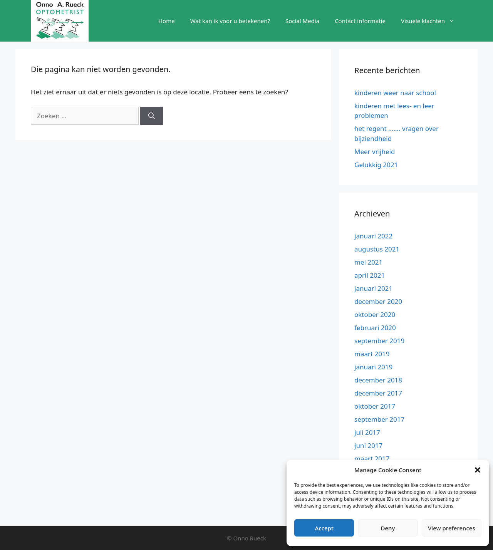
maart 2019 (371, 353)
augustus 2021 (376, 249)
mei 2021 (368, 262)
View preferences (451, 528)
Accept (324, 528)
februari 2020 (375, 327)
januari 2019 (373, 366)
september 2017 (379, 419)
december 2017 (378, 393)
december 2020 (378, 301)
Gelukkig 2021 (376, 164)
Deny (388, 528)
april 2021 (369, 275)
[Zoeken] (151, 116)
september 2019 (379, 340)
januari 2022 (373, 235)
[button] (477, 470)
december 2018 (378, 380)
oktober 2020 (374, 314)
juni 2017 (368, 445)
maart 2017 (371, 458)
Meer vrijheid (374, 151)
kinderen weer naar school (395, 92)
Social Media (302, 21)
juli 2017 (367, 432)
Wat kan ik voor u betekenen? (230, 21)
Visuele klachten (431, 20)
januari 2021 (373, 288)
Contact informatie (360, 21)
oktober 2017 (374, 406)
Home (166, 21)
